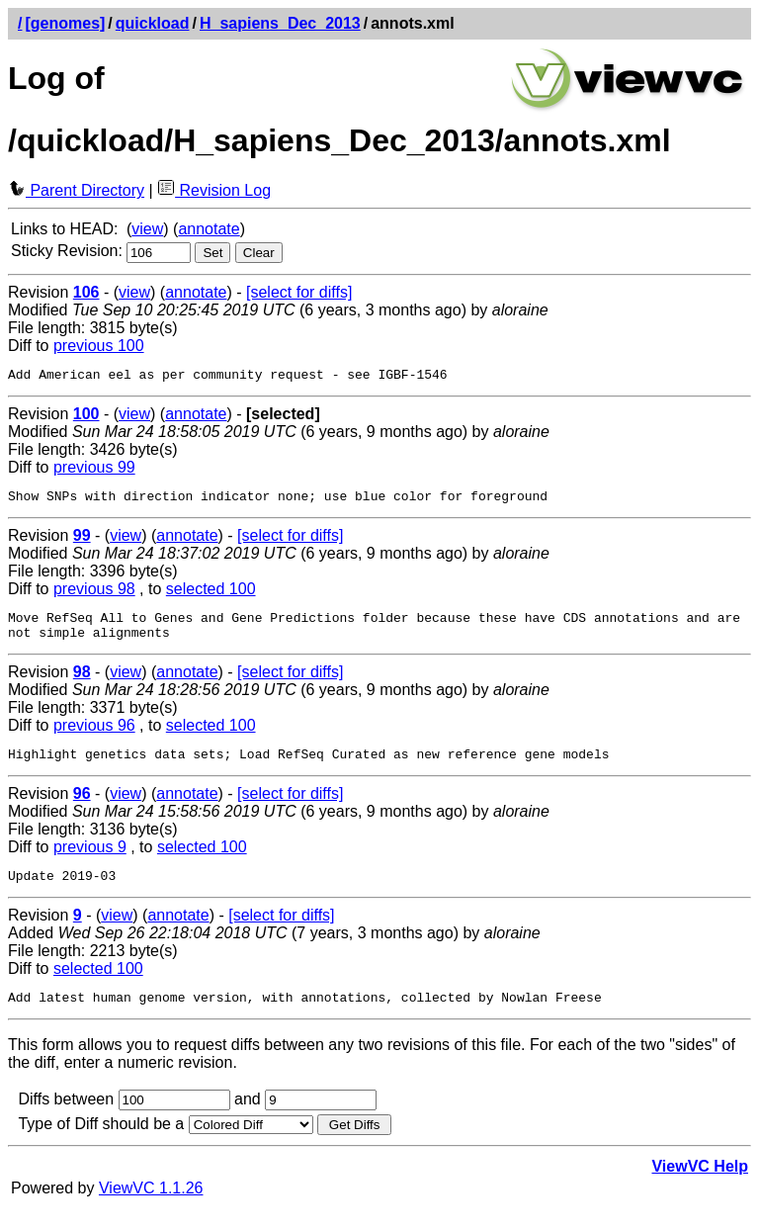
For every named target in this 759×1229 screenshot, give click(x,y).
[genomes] (65, 23)
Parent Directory (76, 190)
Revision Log (214, 190)
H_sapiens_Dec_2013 (280, 23)
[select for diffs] (299, 292)
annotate (208, 228)
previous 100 (98, 345)
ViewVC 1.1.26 (151, 1208)
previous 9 (89, 861)
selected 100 (211, 594)
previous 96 (94, 737)
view (147, 228)
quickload (153, 23)
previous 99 (94, 470)
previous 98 (94, 594)
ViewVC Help (699, 1187)
